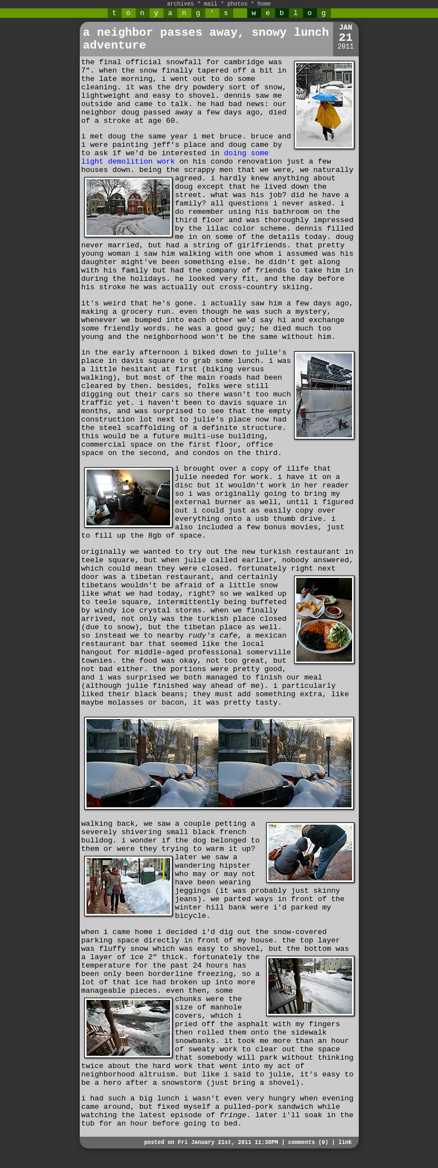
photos (238, 4)
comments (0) (308, 1143)
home (264, 4)
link (345, 1143)
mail (210, 4)
